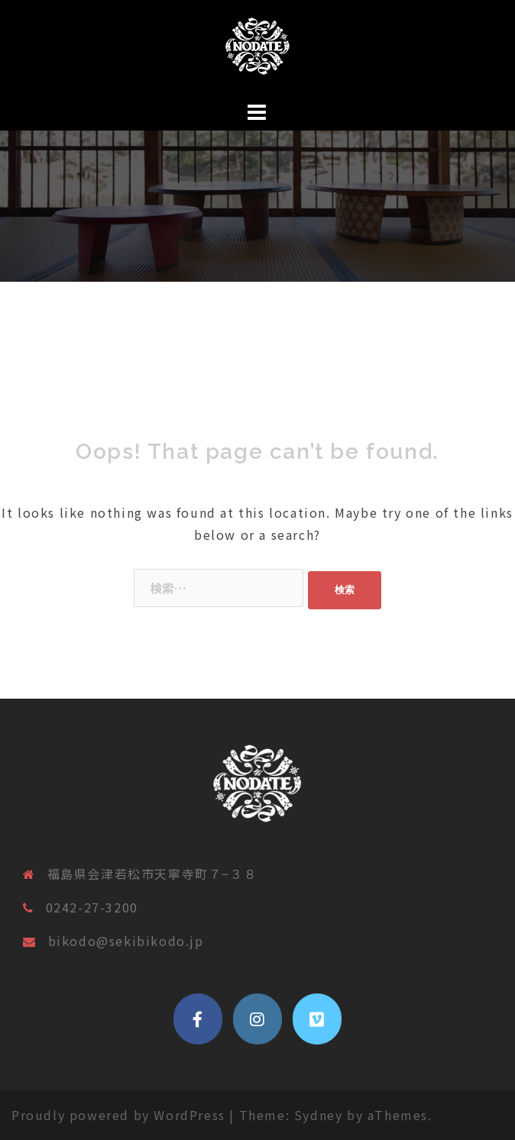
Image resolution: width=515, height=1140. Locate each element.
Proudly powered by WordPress (118, 1115)
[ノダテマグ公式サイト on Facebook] (197, 1019)
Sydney (318, 1115)
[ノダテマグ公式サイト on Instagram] (257, 1019)
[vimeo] (317, 1019)
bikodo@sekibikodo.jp (126, 941)
